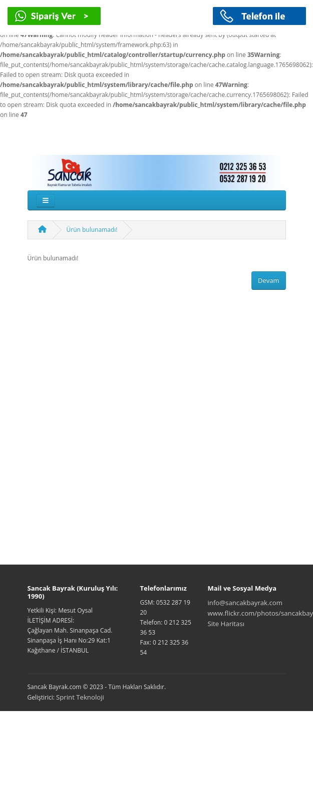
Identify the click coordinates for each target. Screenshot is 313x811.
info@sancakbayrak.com (245, 602)
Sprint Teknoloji (80, 697)
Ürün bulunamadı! (92, 229)
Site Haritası (226, 623)
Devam (268, 280)
